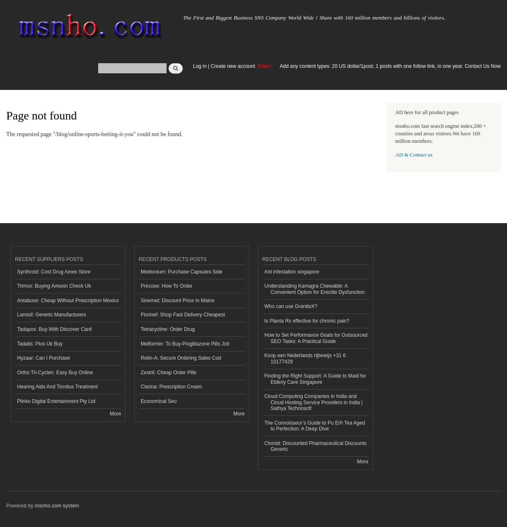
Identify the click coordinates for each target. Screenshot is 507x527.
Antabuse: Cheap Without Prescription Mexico (68, 300)
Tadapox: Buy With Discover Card (54, 329)
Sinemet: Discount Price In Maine (177, 300)
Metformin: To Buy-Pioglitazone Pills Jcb (185, 344)
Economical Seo (159, 401)
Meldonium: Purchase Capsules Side (182, 272)
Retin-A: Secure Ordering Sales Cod (181, 358)
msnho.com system (57, 506)
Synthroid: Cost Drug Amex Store (54, 272)
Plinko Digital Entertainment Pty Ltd (56, 401)
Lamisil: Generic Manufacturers (51, 315)
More (115, 414)
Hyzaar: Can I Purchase (43, 358)
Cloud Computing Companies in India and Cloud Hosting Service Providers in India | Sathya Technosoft (313, 402)
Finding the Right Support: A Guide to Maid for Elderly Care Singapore (315, 379)
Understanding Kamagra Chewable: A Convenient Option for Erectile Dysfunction (314, 289)
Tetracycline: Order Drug (168, 329)
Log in (200, 66)
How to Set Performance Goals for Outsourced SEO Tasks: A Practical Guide (316, 338)
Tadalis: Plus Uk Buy (39, 344)
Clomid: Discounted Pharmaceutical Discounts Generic (315, 446)
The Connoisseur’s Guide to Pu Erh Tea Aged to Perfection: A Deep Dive (314, 426)
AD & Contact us (413, 155)
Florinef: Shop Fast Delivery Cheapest (183, 315)
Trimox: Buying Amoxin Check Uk (54, 286)
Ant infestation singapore (291, 272)
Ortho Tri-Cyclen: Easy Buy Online (55, 372)
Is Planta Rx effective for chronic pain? (306, 321)
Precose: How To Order (166, 286)
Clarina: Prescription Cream (171, 387)
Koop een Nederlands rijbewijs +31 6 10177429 (305, 358)
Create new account (233, 66)
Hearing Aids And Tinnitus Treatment (57, 387)
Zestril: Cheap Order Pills (168, 372)
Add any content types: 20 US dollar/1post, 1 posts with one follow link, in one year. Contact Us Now (390, 66)
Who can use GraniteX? (290, 306)
